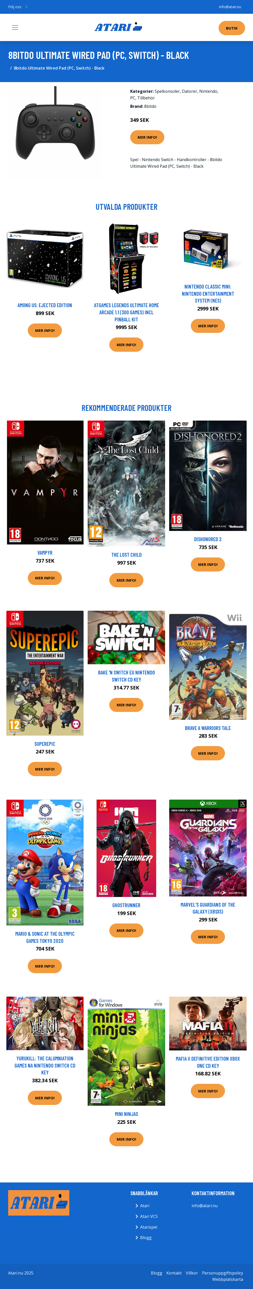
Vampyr (44, 552)
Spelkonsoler (167, 91)
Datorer (189, 91)
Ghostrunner (126, 905)
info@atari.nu (230, 6)
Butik (232, 28)
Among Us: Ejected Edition (45, 305)
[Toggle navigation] (15, 27)
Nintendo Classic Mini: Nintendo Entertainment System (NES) (208, 293)
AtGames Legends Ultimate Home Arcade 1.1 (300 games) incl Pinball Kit (126, 312)
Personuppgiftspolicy (222, 1273)
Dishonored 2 (208, 539)
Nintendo (208, 91)
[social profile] (26, 7)
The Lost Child (126, 554)
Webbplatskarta (227, 1279)
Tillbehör (146, 98)
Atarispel (148, 1227)
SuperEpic (44, 743)
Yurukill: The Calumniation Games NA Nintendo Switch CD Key (45, 1065)
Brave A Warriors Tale (208, 728)
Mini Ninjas (126, 1114)
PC (132, 98)
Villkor (192, 1273)
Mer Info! (147, 137)
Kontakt (174, 1273)
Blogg (146, 1237)
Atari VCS (149, 1216)
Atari (144, 1205)
